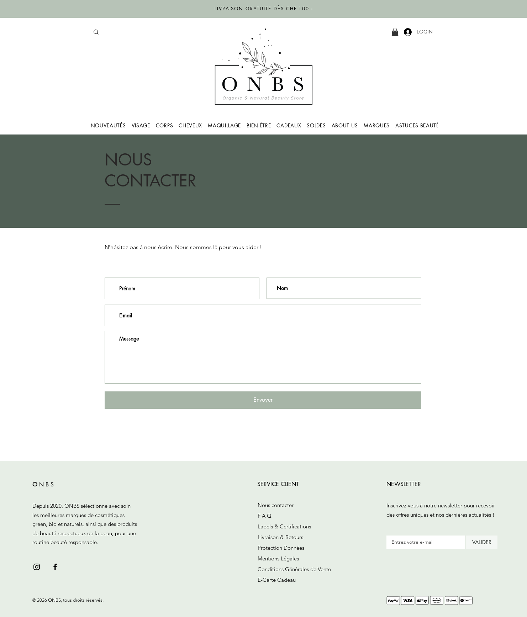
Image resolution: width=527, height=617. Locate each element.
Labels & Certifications (284, 526)
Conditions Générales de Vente (294, 569)
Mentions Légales (278, 558)
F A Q (265, 515)
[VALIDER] (481, 542)
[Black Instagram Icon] (36, 567)
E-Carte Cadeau (277, 579)
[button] (395, 32)
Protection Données (281, 547)
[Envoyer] (263, 400)
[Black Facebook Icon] (55, 567)
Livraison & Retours (280, 537)
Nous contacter (276, 505)
